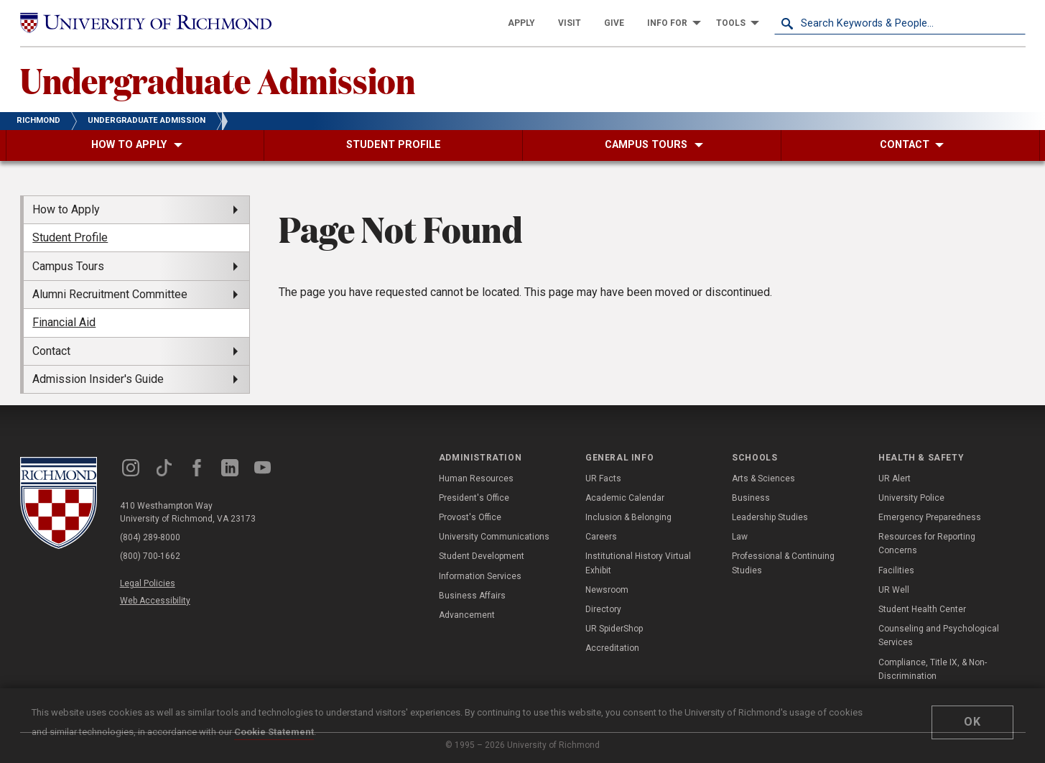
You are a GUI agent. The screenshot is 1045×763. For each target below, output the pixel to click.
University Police (911, 498)
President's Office (474, 498)
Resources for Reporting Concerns (926, 543)
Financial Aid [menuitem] (64, 322)
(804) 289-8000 (150, 537)
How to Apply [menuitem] (66, 209)
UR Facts (603, 478)
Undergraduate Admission (217, 80)
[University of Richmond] (145, 23)
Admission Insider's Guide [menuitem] (98, 379)
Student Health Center (922, 609)
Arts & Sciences (763, 478)
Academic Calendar (624, 498)
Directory (603, 609)
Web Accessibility (155, 601)
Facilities (896, 570)
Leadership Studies (770, 517)
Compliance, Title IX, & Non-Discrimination (932, 669)
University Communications (494, 537)
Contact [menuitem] (51, 351)
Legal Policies (147, 583)
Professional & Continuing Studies (783, 563)
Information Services (480, 576)
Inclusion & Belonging (628, 517)
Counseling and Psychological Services (938, 635)
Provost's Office (470, 517)
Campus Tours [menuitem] (68, 266)
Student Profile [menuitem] (70, 237)
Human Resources (476, 478)
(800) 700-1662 (150, 556)
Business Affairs (472, 596)
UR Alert (894, 478)
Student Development (481, 556)
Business (751, 498)
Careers (601, 537)
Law (740, 537)
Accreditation (612, 648)
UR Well (893, 590)
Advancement (467, 615)
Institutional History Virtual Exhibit (638, 563)
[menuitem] (521, 23)
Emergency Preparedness (929, 517)
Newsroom (606, 590)
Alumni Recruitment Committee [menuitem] (109, 294)
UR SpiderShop (614, 629)
